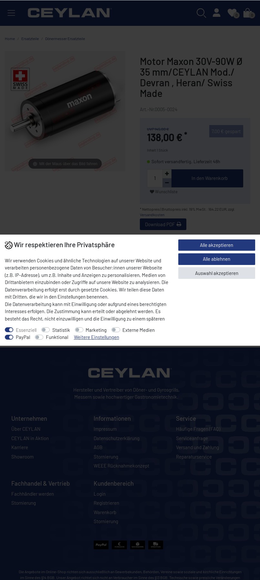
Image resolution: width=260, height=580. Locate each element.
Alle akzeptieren (216, 245)
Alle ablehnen (216, 259)
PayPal (23, 337)
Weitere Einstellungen (96, 337)
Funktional (57, 337)
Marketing (96, 330)
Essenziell (26, 330)
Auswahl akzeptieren (216, 273)
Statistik (61, 330)
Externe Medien (138, 330)
